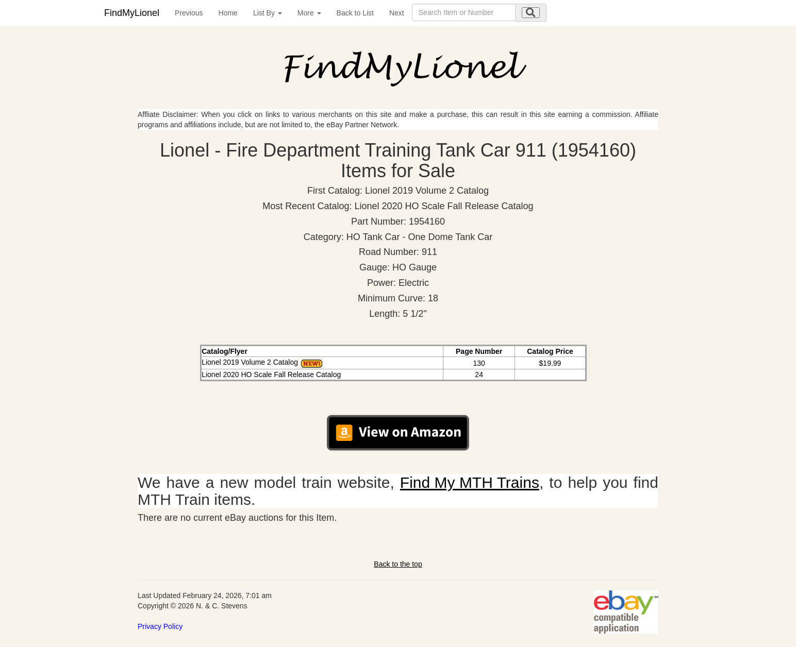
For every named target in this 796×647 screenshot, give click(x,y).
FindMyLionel (131, 13)
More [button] (309, 13)
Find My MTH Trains (469, 482)
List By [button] (267, 13)
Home (228, 13)
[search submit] (531, 12)
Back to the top (398, 564)
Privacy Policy (160, 626)
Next (396, 13)
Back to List (355, 13)
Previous (189, 13)
